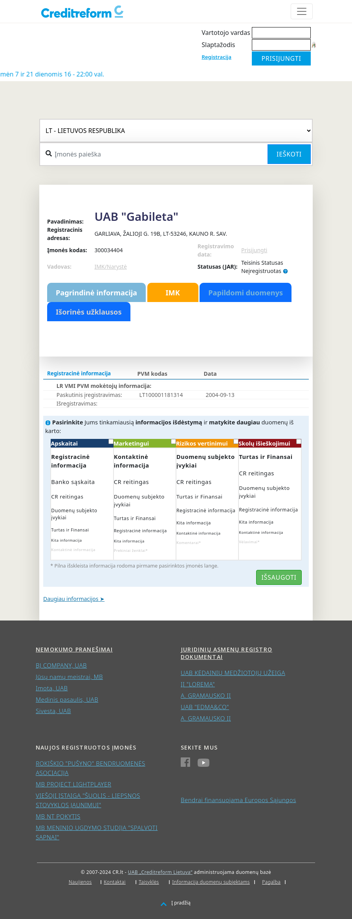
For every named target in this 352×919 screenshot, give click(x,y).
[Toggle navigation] (302, 11)
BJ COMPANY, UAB (61, 665)
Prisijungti (254, 250)
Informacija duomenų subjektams (211, 882)
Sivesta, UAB (53, 711)
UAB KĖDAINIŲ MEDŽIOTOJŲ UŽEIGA (233, 673)
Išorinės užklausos (89, 312)
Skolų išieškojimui (269, 443)
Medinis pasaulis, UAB (67, 699)
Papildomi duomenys (245, 292)
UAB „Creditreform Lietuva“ (160, 872)
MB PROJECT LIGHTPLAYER (73, 784)
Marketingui (145, 443)
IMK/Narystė (110, 266)
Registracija (216, 56)
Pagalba (271, 882)
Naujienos (80, 882)
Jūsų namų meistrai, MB (69, 677)
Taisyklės (149, 882)
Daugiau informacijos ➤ (73, 598)
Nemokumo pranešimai (74, 649)
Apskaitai (82, 443)
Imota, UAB (52, 688)
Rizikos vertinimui (207, 443)
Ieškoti (289, 154)
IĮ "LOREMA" (198, 684)
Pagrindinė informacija (96, 292)
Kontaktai (115, 882)
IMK (172, 292)
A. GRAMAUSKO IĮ (206, 695)
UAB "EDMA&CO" (205, 707)
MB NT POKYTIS (58, 816)
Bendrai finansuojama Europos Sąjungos (238, 800)
